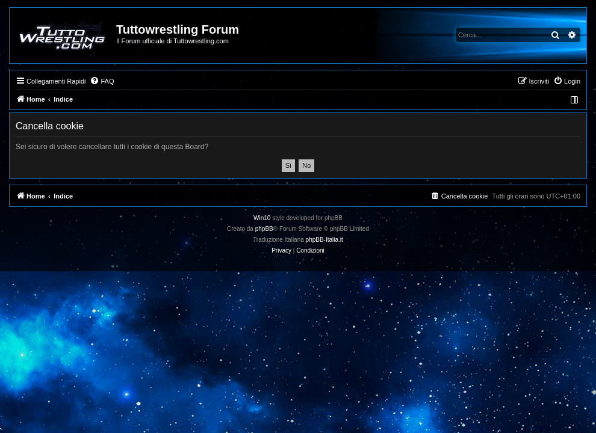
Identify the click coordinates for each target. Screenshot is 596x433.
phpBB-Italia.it (324, 239)
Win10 (261, 218)
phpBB (264, 229)
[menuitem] (102, 81)
